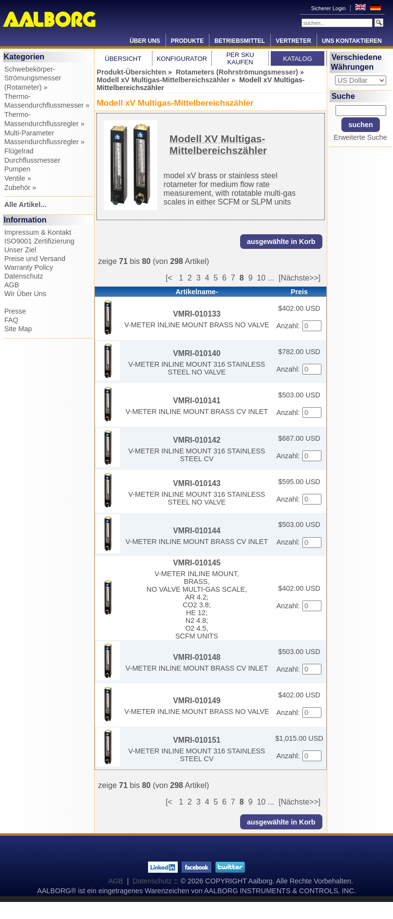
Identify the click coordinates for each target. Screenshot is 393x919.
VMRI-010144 (197, 530)
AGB (11, 285)
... (271, 278)
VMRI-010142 (197, 440)
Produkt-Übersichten (131, 72)
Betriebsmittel (239, 41)
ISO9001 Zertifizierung (39, 241)
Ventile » (17, 178)
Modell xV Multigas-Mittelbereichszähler (163, 80)
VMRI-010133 (197, 314)
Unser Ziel (20, 250)
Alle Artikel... (25, 204)
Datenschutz (23, 276)
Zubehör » (20, 187)
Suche (343, 96)
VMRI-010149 (197, 700)
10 (261, 278)
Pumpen (17, 169)
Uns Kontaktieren (352, 41)
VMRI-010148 (197, 657)
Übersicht (123, 58)
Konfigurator (182, 58)
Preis (299, 292)
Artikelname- (196, 292)
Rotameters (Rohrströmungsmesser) (237, 72)
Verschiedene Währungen (356, 62)
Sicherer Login (329, 8)
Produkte (187, 41)
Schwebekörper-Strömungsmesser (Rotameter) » (32, 78)
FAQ (11, 320)
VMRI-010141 (197, 400)
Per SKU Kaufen (240, 58)
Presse (15, 311)
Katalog (297, 58)
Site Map (18, 329)
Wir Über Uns (25, 294)
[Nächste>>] (299, 278)
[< (172, 278)
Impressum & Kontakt (38, 232)
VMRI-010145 (197, 563)
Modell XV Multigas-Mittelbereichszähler (218, 144)
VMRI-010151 (197, 740)
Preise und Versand (35, 259)
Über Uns (145, 41)
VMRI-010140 (197, 353)
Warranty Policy (28, 267)
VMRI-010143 (197, 483)
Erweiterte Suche (360, 137)
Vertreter (293, 41)
